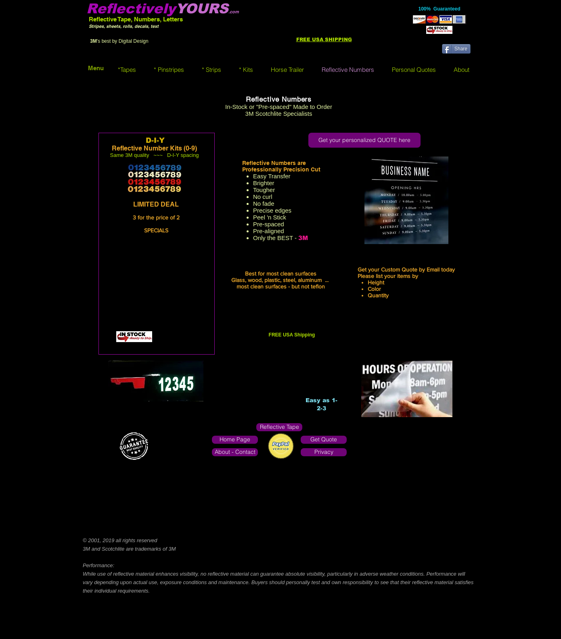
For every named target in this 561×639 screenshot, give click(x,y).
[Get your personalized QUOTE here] (364, 140)
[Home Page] (235, 440)
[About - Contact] (235, 452)
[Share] (456, 49)
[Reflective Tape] (279, 427)
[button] (127, 69)
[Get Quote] (324, 440)
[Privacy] (324, 452)
